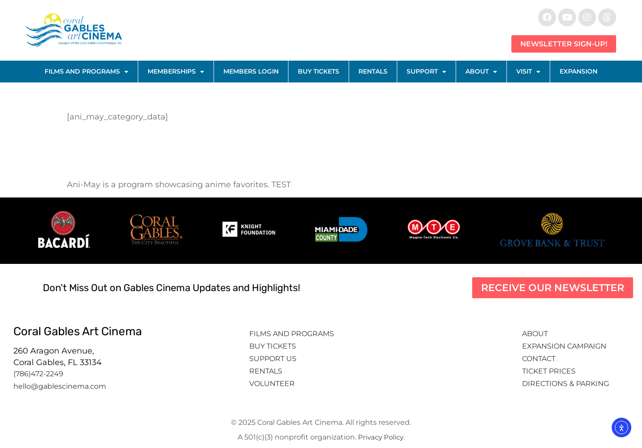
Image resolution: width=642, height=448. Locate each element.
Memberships (176, 71)
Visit (528, 71)
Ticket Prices (549, 371)
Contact (539, 358)
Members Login (251, 71)
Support (426, 71)
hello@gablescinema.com (59, 386)
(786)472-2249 (38, 374)
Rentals (372, 71)
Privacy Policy (380, 437)
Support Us (272, 358)
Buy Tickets (318, 71)
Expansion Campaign (565, 346)
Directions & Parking (565, 383)
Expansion (578, 71)
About (481, 71)
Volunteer (272, 383)
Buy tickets (272, 346)
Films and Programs (86, 71)
